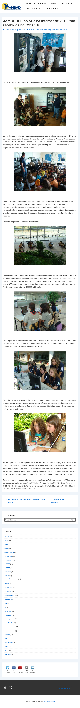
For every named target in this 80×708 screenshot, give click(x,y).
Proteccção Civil (9, 619)
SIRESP (6, 646)
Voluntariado (8, 654)
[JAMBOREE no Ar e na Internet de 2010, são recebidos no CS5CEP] (21, 30)
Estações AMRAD (34, 8)
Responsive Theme (64, 688)
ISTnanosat (7, 611)
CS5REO (7, 568)
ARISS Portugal (9, 552)
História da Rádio (9, 595)
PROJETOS (68, 3)
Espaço (6, 576)
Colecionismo (8, 560)
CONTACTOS (52, 8)
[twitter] (11, 687)
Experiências (8, 587)
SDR (5, 638)
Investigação (8, 599)
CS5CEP (7, 564)
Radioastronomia (9, 631)
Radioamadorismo (10, 627)
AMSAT (6, 540)
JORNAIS (54, 4)
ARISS (6, 548)
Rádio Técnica (8, 623)
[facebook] (5, 687)
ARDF (6, 544)
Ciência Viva (8, 556)
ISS (5, 603)
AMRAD (30, 3)
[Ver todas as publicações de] (4, 30)
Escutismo (7, 572)
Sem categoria (8, 642)
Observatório (8, 615)
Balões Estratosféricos (11, 579)
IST (5, 607)
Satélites (7, 634)
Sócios (6, 650)
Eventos (6, 583)
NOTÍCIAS (42, 4)
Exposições (7, 591)
